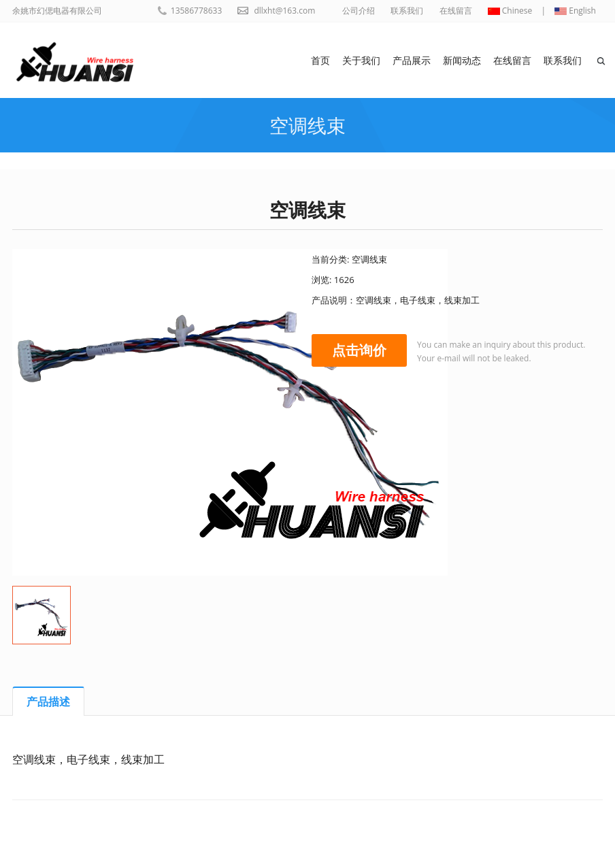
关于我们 (361, 60)
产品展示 (412, 60)
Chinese (510, 10)
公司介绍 (358, 10)
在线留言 (455, 10)
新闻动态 (462, 60)
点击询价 (359, 350)
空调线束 (307, 125)
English (575, 10)
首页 (320, 60)
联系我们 (406, 10)
